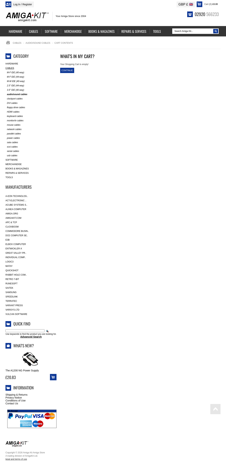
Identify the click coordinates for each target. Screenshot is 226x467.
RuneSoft (11, 283)
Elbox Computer (15, 244)
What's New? (23, 345)
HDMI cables (12, 111)
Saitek (9, 288)
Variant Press (14, 305)
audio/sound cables (38, 43)
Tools (9, 177)
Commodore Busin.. (17, 231)
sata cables (11, 142)
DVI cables (11, 103)
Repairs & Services (17, 173)
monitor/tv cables (14, 120)
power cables (12, 138)
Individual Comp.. (15, 257)
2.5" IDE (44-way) (14, 85)
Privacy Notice (13, 397)
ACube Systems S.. (16, 205)
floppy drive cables (15, 107)
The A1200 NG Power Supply (22, 370)
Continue (67, 70)
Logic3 (9, 261)
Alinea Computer (15, 209)
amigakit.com (13, 218)
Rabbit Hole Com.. (16, 275)
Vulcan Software (16, 314)
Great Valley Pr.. (15, 253)
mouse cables (12, 125)
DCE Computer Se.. (16, 235)
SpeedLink (11, 296)
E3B (7, 240)
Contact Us (11, 403)
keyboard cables (14, 116)
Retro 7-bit (12, 279)
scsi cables (11, 146)
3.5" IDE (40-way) (14, 90)
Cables (17, 43)
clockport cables (14, 98)
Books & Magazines (17, 168)
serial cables (12, 151)
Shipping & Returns (16, 394)
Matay (9, 266)
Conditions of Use (15, 400)
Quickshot (11, 270)
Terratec (11, 301)
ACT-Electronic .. (15, 200)
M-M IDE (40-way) (15, 81)
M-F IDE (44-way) (14, 77)
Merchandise (13, 164)
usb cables (11, 155)
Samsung (11, 292)
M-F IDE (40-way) (14, 72)
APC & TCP (11, 222)
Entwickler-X (13, 248)
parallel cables (13, 133)
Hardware (11, 63)
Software (11, 160)
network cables (13, 129)
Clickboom (12, 226)
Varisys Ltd (12, 310)
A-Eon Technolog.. (16, 196)
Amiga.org (11, 213)
